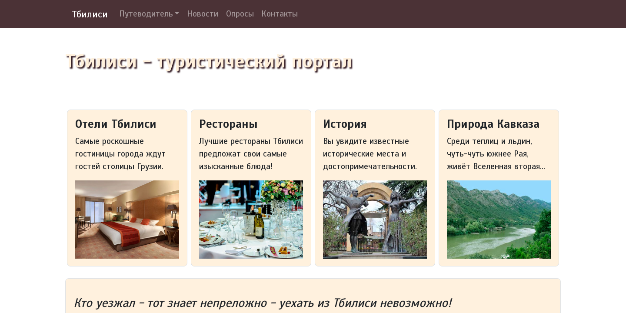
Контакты (279, 14)
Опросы (240, 14)
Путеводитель (146, 14)
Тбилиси (90, 14)
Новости (202, 14)
